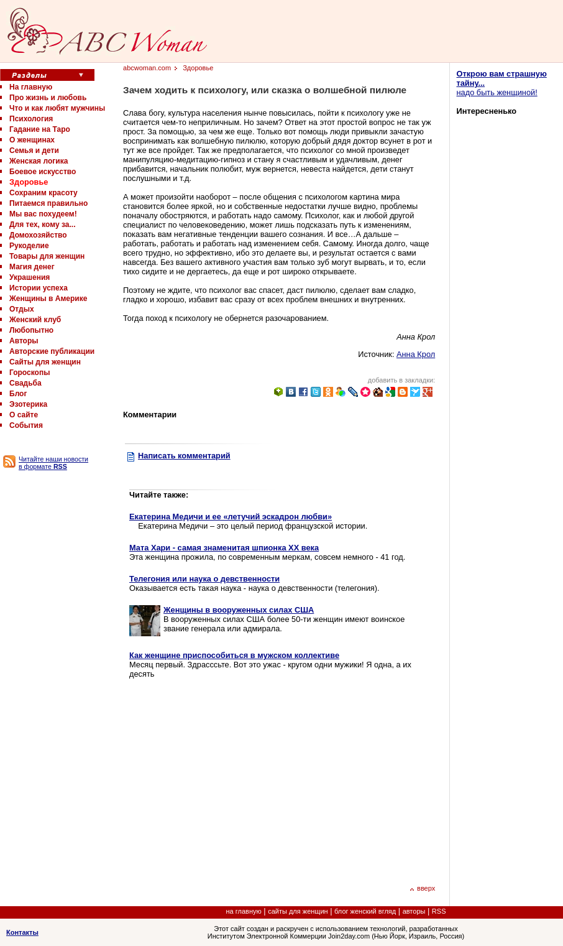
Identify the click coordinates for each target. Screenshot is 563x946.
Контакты (22, 932)
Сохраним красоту (43, 192)
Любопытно (31, 330)
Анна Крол (415, 354)
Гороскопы (29, 372)
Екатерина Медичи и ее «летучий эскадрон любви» (230, 516)
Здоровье (28, 182)
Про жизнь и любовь (47, 97)
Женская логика (38, 161)
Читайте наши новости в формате (53, 462)
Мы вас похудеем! (43, 214)
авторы (414, 911)
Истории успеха (38, 288)
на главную (244, 911)
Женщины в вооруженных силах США (238, 609)
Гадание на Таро (39, 129)
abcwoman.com (147, 68)
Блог (18, 393)
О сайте (23, 414)
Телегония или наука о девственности (204, 578)
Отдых (21, 309)
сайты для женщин (297, 911)
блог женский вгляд (365, 911)
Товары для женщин (47, 256)
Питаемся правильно (48, 203)
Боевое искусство (42, 171)
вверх (422, 888)
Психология (31, 118)
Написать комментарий (184, 455)
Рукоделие (29, 245)
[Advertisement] (233, 780)
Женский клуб (35, 319)
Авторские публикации (51, 351)
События (26, 425)
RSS (439, 911)
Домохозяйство (38, 235)
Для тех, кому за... (42, 224)
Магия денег (32, 266)
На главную (30, 87)
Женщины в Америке (48, 298)
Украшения (29, 277)
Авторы (24, 340)
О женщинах (32, 140)
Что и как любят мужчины (57, 108)
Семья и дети (34, 150)
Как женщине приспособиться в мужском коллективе (234, 655)
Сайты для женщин (45, 362)
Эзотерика (28, 404)
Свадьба (25, 383)
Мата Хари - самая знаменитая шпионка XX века (224, 547)
